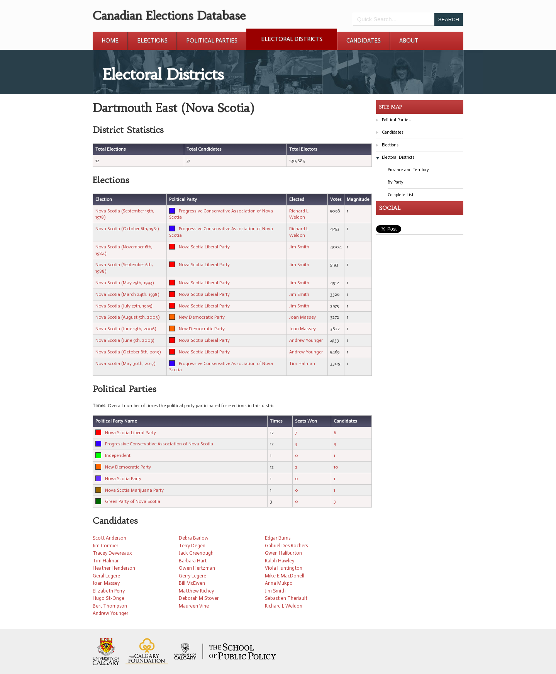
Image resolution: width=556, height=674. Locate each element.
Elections (152, 40)
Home (110, 40)
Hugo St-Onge (108, 598)
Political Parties (211, 40)
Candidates (363, 40)
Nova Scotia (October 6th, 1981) (127, 228)
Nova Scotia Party (123, 478)
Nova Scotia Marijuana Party (134, 490)
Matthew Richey (196, 591)
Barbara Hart (193, 561)
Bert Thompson (110, 606)
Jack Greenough (196, 553)
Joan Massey (302, 317)
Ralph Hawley (279, 561)
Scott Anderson (109, 538)
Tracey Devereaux (112, 553)
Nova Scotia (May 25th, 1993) (124, 282)
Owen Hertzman (197, 568)
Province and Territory (408, 169)
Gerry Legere (192, 576)
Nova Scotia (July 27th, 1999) (123, 306)
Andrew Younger (306, 340)
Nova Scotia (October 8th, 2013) (128, 352)
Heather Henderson (114, 568)
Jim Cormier (105, 545)
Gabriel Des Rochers (286, 545)
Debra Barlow (193, 538)
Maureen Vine (194, 606)
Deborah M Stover (199, 598)
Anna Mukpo (279, 583)
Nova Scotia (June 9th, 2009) (124, 340)
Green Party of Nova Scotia (132, 501)
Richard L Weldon (283, 606)
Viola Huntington (283, 568)
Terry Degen (192, 545)
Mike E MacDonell (284, 576)
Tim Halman (302, 363)
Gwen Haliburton (283, 553)
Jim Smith (299, 247)
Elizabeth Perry (109, 591)
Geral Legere (106, 576)
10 (336, 467)
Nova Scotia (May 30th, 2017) (125, 363)
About (409, 40)
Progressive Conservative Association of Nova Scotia (159, 444)
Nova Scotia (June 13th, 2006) (125, 328)
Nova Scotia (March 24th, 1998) (127, 294)
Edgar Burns (277, 538)
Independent (118, 455)
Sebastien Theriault (286, 598)
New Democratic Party (202, 317)
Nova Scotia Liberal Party (204, 247)
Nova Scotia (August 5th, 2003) (127, 317)
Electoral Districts (291, 39)
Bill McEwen (192, 583)
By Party (395, 182)
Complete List (401, 194)
